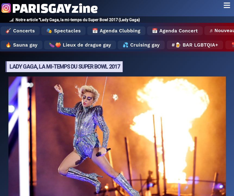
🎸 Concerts (20, 30)
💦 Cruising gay (141, 45)
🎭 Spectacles (63, 30)
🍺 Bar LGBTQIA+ (196, 45)
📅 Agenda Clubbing (116, 30)
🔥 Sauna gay (21, 45)
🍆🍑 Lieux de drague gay (80, 45)
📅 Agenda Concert (175, 30)
